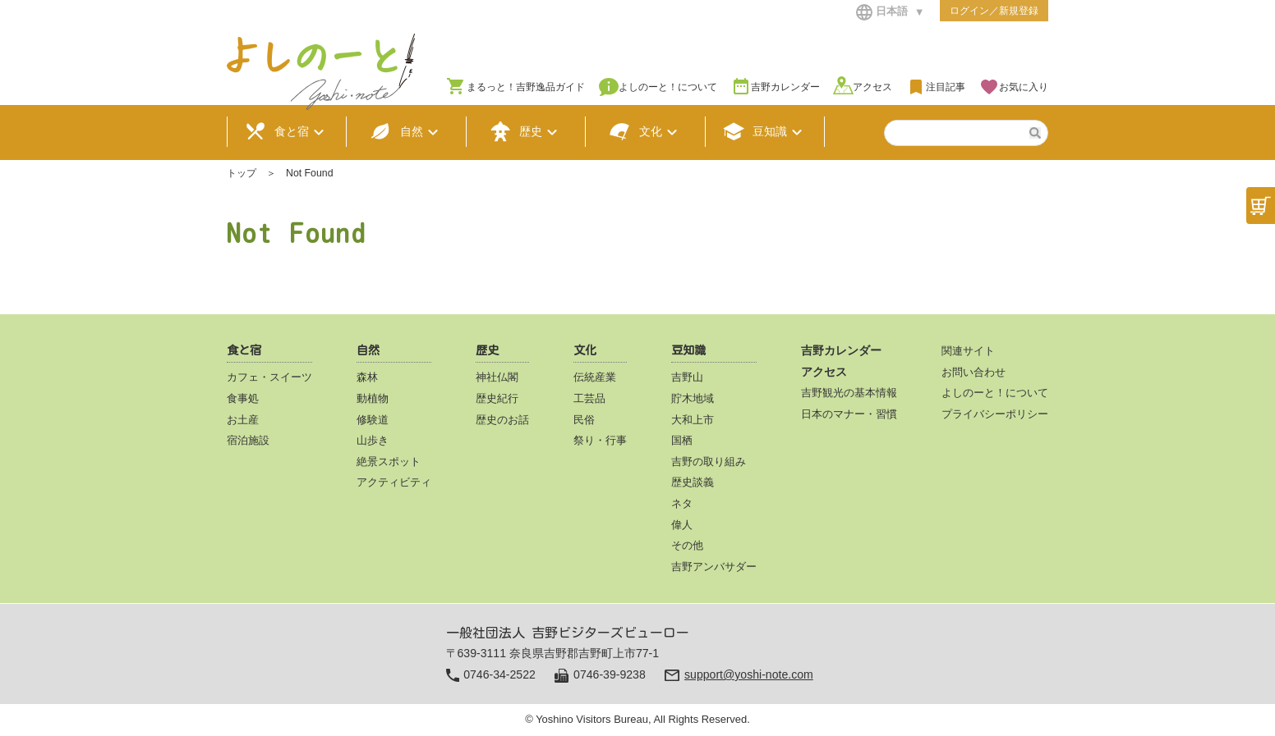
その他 (687, 545)
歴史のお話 (502, 420)
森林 (367, 377)
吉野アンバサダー (714, 566)
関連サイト (968, 351)
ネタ (682, 503)
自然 (406, 131)
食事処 (243, 398)
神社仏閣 (497, 377)
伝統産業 (594, 377)
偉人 (682, 525)
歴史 (526, 131)
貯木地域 (692, 398)
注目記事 (945, 87)
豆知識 (765, 131)
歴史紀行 (497, 398)
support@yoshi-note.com (748, 674)
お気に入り (1023, 87)
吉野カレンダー (785, 87)
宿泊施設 (248, 440)
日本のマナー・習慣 (849, 414)
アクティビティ (394, 482)
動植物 (373, 398)
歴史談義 (692, 482)
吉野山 (687, 377)
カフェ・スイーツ (269, 377)
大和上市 (692, 420)
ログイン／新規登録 (994, 10)
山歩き (373, 440)
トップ (241, 173)
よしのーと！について (668, 87)
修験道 (373, 420)
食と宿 (287, 131)
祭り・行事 (600, 440)
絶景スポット (389, 461)
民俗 (584, 420)
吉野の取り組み (708, 461)
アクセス (872, 87)
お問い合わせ (973, 372)
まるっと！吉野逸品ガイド (526, 87)
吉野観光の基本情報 (849, 392)
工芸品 (589, 398)
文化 (645, 131)
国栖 (682, 440)
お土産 (243, 420)
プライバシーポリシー (994, 414)
